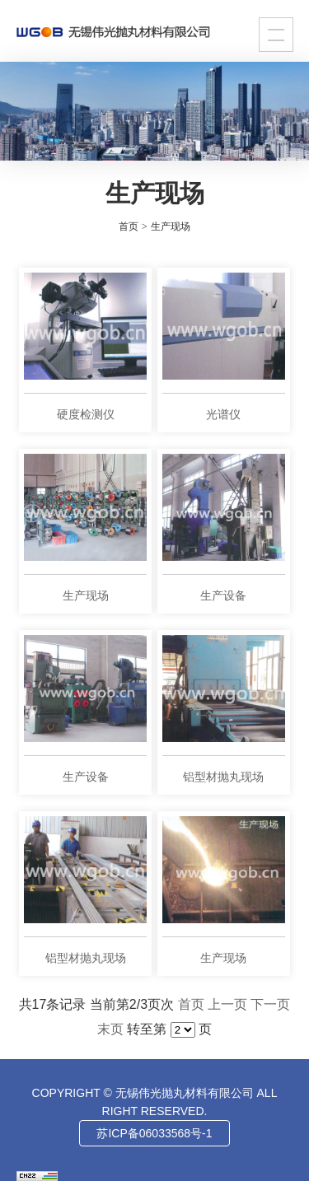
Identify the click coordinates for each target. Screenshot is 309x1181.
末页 (110, 1029)
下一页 (270, 1004)
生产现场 (170, 226)
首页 (191, 1004)
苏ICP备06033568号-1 (154, 1133)
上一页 (227, 1004)
